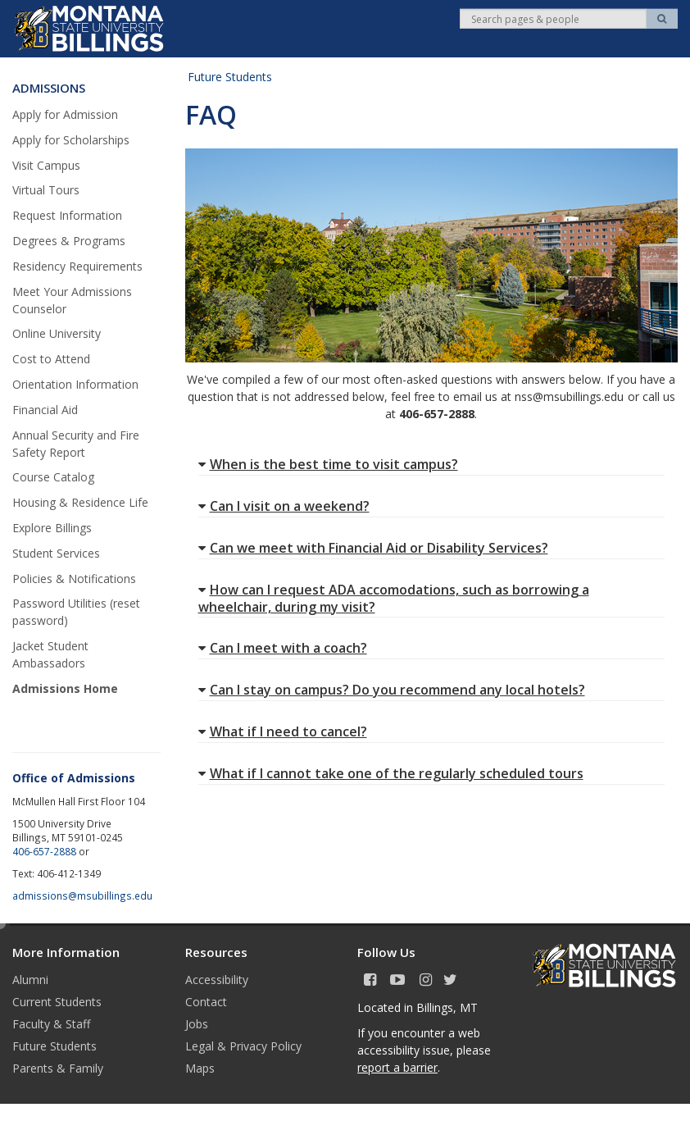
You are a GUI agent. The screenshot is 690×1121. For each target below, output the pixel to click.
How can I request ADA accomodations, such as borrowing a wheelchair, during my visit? (393, 598)
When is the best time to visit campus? (328, 464)
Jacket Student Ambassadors (50, 654)
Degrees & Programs (68, 240)
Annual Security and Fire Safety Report (75, 443)
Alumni (30, 979)
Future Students (230, 76)
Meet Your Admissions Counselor (72, 300)
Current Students (57, 1001)
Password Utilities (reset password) (76, 611)
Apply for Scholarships (70, 140)
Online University (56, 333)
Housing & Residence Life (80, 502)
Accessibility (216, 979)
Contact (206, 1001)
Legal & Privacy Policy (243, 1046)
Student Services (56, 553)
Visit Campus (46, 165)
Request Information (67, 215)
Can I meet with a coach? (282, 648)
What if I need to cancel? (282, 731)
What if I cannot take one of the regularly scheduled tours (390, 773)
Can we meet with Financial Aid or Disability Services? (373, 548)
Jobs (196, 1024)
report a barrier (397, 1067)
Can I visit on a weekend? (284, 506)
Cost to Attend (51, 359)
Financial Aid (45, 409)
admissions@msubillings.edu (82, 895)
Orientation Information (75, 384)
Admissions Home (65, 688)
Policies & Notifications (74, 578)
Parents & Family (57, 1068)
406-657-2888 (44, 851)
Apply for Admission (65, 114)
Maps (200, 1068)
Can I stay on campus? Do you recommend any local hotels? (391, 690)
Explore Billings (52, 527)
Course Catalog (53, 477)
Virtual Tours (45, 190)
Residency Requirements (77, 266)
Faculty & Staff (51, 1024)
